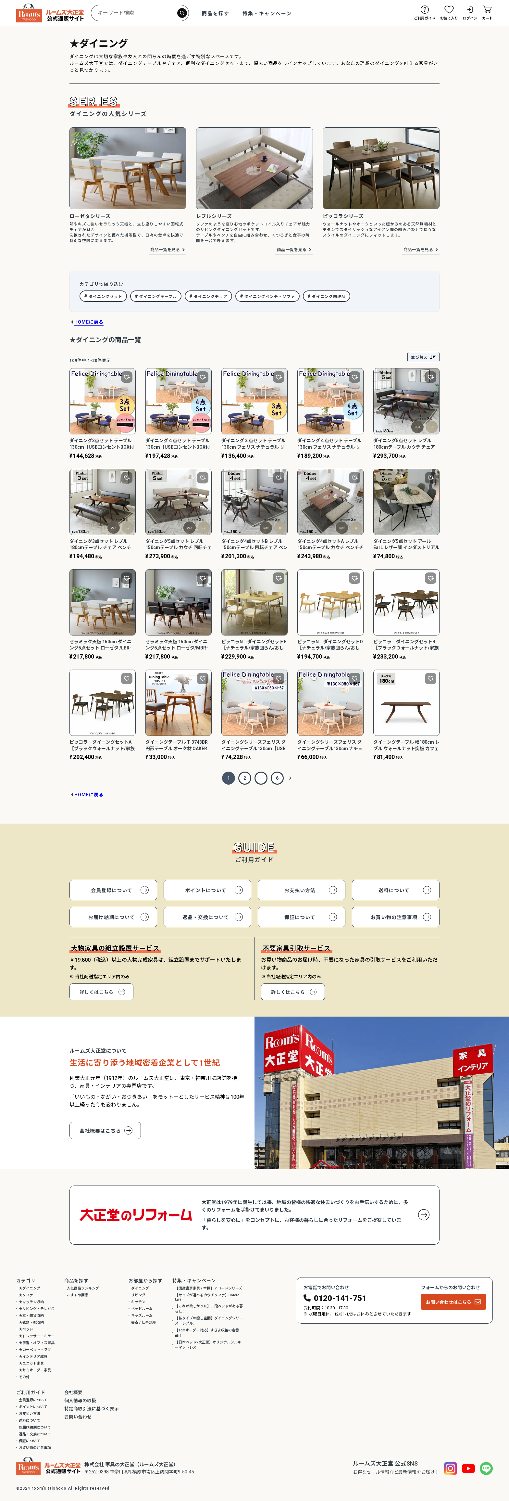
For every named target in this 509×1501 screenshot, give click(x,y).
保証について (300, 917)
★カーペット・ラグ (35, 1350)
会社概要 (73, 1392)
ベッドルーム (142, 1309)
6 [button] (277, 778)
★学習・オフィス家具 (37, 1343)
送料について (394, 890)
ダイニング (140, 1288)
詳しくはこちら (97, 992)
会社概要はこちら (100, 1131)
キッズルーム (142, 1316)
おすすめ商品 (77, 1295)
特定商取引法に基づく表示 (91, 1408)
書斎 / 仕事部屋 (143, 1322)
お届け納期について (111, 917)
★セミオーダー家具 (35, 1370)
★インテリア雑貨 (33, 1356)
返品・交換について (205, 917)
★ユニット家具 (31, 1363)
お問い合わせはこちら (448, 1302)
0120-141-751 (340, 1298)
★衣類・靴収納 (31, 1322)
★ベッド (26, 1329)
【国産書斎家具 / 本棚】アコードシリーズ (208, 1288)
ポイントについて (206, 890)
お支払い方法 (300, 890)
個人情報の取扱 (80, 1400)
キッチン (138, 1302)
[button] (290, 778)
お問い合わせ (78, 1416)
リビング (138, 1295)
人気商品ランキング (83, 1288)
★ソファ (26, 1295)
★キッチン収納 (31, 1302)
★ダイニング (29, 1288)
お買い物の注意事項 (394, 917)
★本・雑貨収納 (31, 1316)
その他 (24, 1377)
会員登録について (111, 890)
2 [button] (244, 778)
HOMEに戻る (89, 322)
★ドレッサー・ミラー (37, 1336)
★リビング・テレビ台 (37, 1309)
